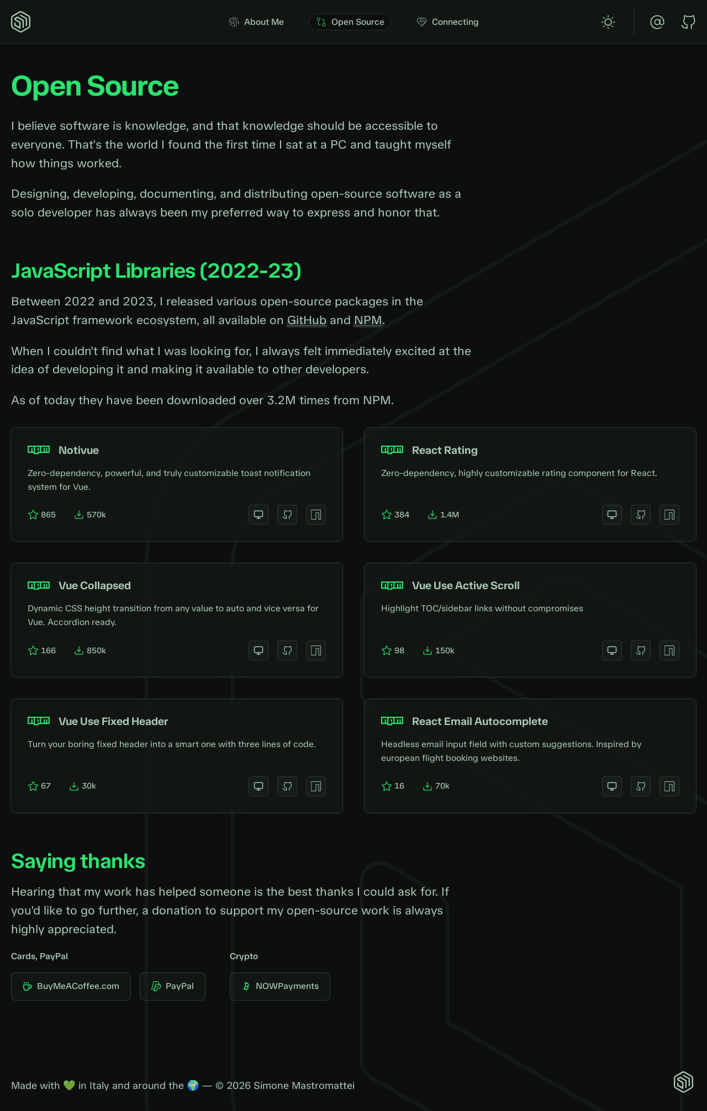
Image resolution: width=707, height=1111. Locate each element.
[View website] (258, 515)
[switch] (608, 22)
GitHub (306, 320)
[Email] (657, 22)
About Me (256, 22)
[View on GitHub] (287, 515)
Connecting (447, 22)
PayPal (172, 986)
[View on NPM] (316, 515)
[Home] (22, 22)
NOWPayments (280, 986)
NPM (368, 320)
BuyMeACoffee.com (71, 986)
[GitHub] (688, 22)
